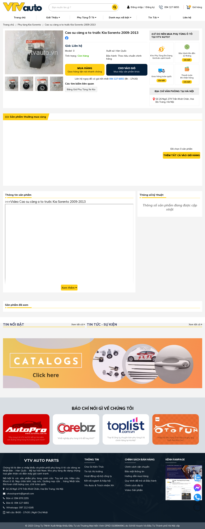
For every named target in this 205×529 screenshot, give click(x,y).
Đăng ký (150, 7)
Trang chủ (19, 17)
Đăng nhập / (137, 7)
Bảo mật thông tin (134, 471)
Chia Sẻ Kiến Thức (94, 466)
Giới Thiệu (53, 17)
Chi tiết (187, 60)
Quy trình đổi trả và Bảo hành (141, 480)
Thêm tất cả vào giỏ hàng (181, 155)
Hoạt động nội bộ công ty (98, 476)
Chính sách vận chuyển (137, 466)
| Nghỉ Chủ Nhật (25, 512)
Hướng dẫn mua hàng (136, 476)
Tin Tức (153, 17)
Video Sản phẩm (134, 490)
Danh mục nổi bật (120, 17)
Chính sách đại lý (134, 485)
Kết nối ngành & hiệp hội (97, 480)
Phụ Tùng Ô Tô (86, 17)
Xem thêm (69, 287)
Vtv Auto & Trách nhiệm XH (99, 485)
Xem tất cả (78, 324)
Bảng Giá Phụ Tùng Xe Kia (81, 89)
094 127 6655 (116, 78)
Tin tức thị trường (93, 471)
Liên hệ (187, 17)
